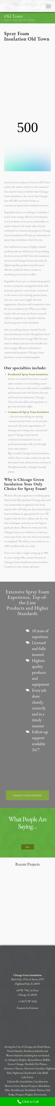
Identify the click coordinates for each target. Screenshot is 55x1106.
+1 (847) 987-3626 (27, 973)
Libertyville (13, 1053)
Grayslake (39, 1040)
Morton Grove (12, 1057)
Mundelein (44, 1057)
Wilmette (41, 1070)
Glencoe (19, 1040)
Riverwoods (40, 1066)
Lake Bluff (42, 1044)
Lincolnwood (40, 1053)
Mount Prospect (29, 1057)
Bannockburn (35, 1031)
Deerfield (29, 1036)
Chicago (19, 1036)
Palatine (41, 1062)
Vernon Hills (18, 1070)
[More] (27, 819)
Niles (7, 1062)
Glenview (28, 1040)
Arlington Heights (17, 1031)
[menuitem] (47, 6)
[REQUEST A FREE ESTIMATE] (27, 767)
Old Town (13, 16)
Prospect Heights (24, 1066)
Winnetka (27, 1075)
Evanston (8, 1040)
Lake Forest (27, 1049)
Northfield (30, 1062)
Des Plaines (40, 1036)
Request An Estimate (27, 979)
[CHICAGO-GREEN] (23, 6)
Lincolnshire (26, 1053)
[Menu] (47, 6)
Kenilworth (30, 1044)
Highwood (17, 1044)
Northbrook (17, 1062)
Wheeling (31, 1070)
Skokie (7, 1070)
